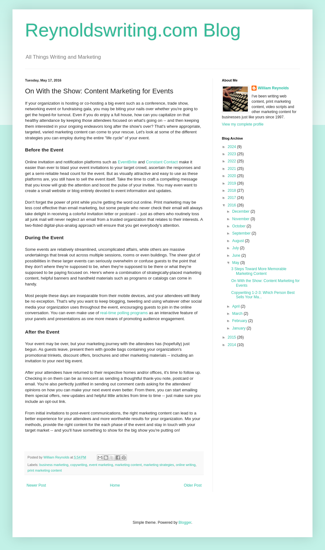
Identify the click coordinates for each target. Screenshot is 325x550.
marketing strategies (159, 465)
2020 (232, 176)
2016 (232, 205)
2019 (232, 183)
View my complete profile (242, 124)
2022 (232, 161)
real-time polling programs (124, 312)
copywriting (78, 465)
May (236, 262)
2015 (232, 337)
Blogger (184, 522)
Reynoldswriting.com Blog (133, 30)
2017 (232, 198)
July (236, 248)
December (241, 211)
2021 (232, 168)
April (236, 306)
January (239, 328)
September (242, 233)
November (241, 219)
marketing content (128, 465)
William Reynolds (273, 88)
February (240, 321)
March (238, 313)
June (236, 255)
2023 (232, 154)
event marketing (101, 465)
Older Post (193, 485)
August (238, 241)
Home (115, 485)
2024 (232, 147)
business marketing (53, 465)
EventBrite (127, 162)
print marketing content (45, 470)
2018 (232, 190)
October (239, 226)
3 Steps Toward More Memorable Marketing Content (259, 271)
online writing (186, 465)
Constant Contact (162, 162)
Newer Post (36, 485)
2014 (232, 345)
